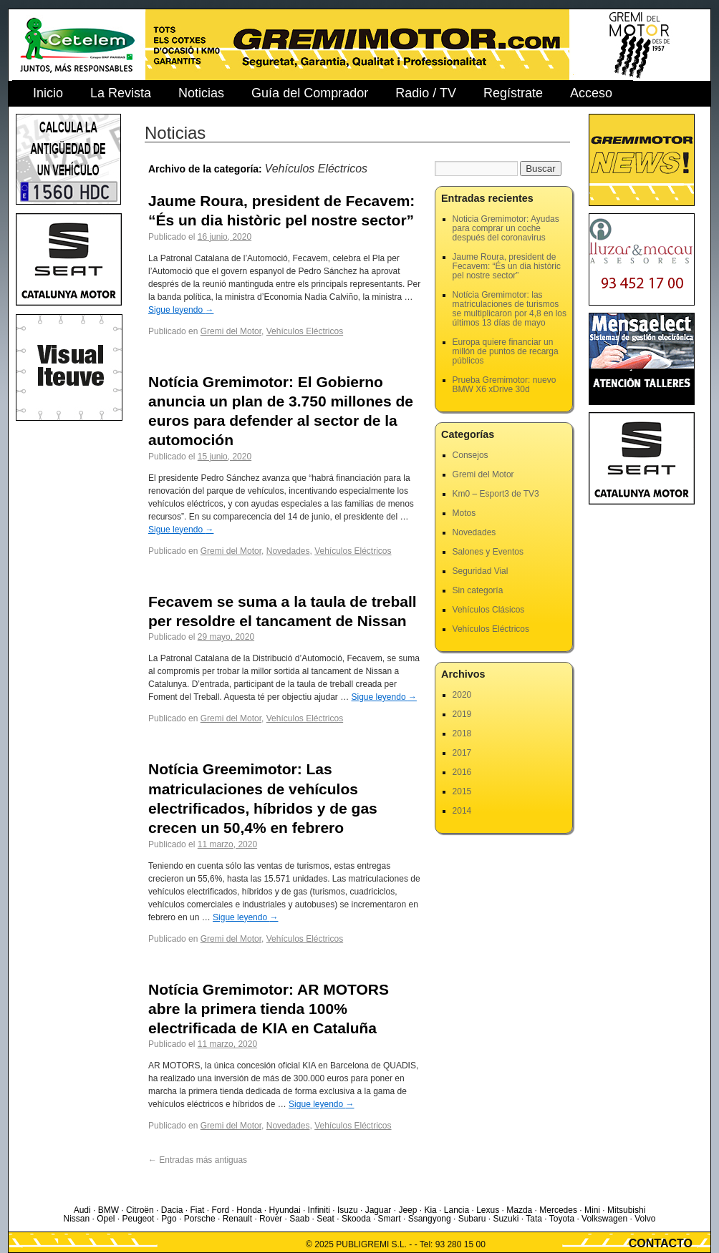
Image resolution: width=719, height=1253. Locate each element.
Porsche (200, 1219)
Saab (299, 1219)
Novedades (288, 551)
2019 (462, 714)
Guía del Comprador (309, 93)
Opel (106, 1219)
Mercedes (558, 1210)
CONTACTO (661, 1243)
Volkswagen (604, 1219)
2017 (462, 753)
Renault (237, 1219)
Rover (270, 1219)
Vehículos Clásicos (489, 610)
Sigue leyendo (180, 310)
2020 (462, 695)
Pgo (168, 1219)
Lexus (487, 1210)
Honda (248, 1210)
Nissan (76, 1219)
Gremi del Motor (231, 331)
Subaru (472, 1219)
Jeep (407, 1210)
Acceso (591, 93)
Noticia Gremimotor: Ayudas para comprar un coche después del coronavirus (506, 228)
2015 (462, 791)
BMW (108, 1210)
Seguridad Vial (480, 571)
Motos (464, 513)
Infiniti (319, 1210)
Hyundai (285, 1210)
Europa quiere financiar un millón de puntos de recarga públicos (506, 351)
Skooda (356, 1219)
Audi (82, 1210)
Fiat (197, 1210)
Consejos (470, 455)
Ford (220, 1210)
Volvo (644, 1219)
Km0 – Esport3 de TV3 (496, 494)
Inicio (48, 93)
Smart (389, 1219)
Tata (534, 1219)
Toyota (561, 1219)
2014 (462, 811)
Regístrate (513, 93)
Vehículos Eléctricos (304, 331)
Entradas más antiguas (197, 1160)
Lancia (456, 1210)
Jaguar (378, 1210)
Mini (592, 1210)
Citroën (140, 1210)
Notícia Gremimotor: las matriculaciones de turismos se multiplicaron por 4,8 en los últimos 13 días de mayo (509, 309)
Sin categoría (478, 590)
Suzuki (505, 1219)
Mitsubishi (626, 1210)
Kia (430, 1210)
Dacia (172, 1210)
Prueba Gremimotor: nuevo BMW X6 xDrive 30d (504, 384)
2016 (462, 772)
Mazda (519, 1210)
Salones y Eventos (488, 552)
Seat (325, 1219)
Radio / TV (425, 93)
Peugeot (138, 1219)
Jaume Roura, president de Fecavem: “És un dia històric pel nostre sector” (507, 266)
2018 (462, 733)
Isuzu (347, 1210)
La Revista (120, 93)
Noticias (201, 93)
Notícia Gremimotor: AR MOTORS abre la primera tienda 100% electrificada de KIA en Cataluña (268, 1009)
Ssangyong (429, 1219)
